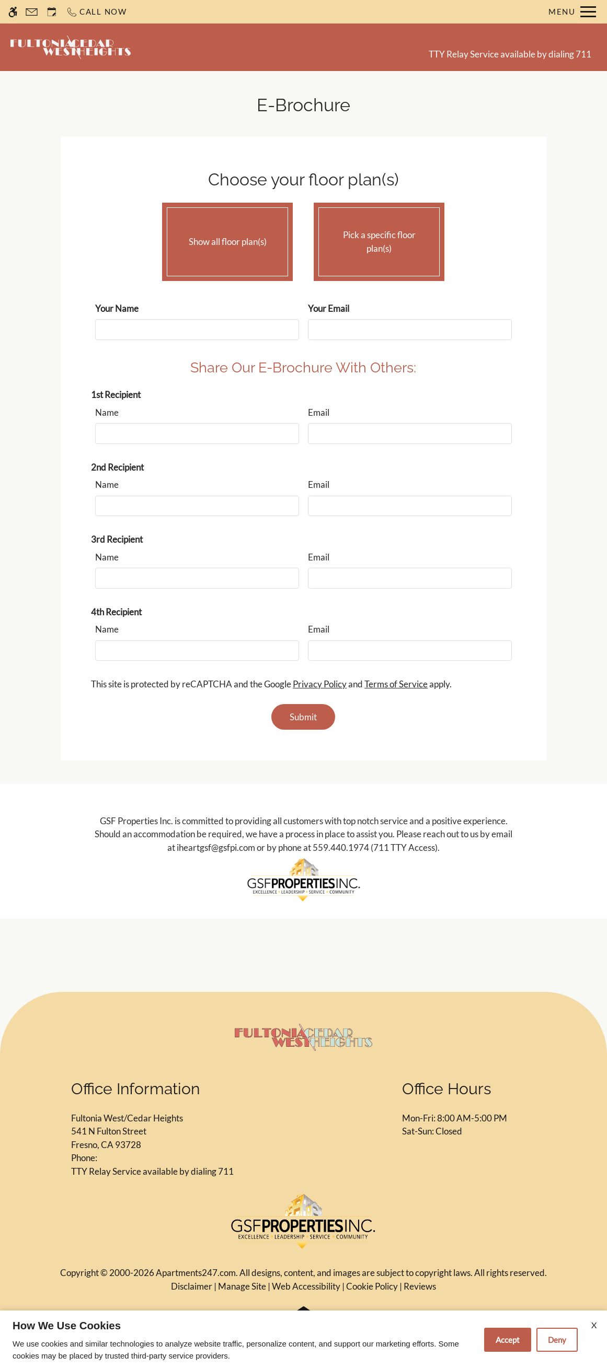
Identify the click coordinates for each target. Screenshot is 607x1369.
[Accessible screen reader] (13, 12)
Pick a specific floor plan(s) (379, 239)
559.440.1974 (341, 847)
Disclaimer (191, 1286)
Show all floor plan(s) (227, 239)
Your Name (117, 308)
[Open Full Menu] (572, 12)
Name (107, 412)
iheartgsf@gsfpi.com (216, 847)
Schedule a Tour (277, 47)
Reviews (420, 1286)
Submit (303, 716)
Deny (557, 1339)
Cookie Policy (372, 1286)
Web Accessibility (306, 1286)
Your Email (328, 308)
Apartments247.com (196, 1272)
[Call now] (96, 12)
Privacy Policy (320, 683)
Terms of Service (396, 683)
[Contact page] (31, 12)
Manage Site (242, 1286)
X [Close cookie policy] (594, 1325)
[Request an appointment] (51, 12)
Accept (508, 1339)
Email (318, 412)
